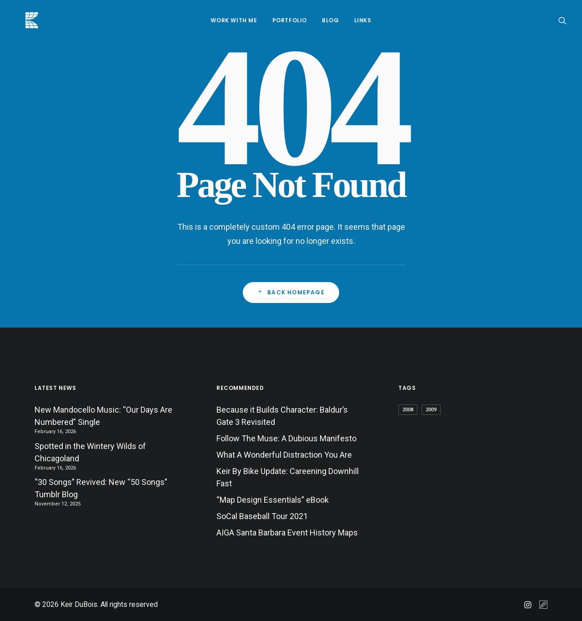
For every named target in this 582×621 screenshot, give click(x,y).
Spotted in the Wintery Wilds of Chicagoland (90, 452)
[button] (562, 20)
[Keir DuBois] (21, 20)
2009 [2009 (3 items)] (431, 410)
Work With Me (234, 20)
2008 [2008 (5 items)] (407, 410)
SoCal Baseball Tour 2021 (262, 516)
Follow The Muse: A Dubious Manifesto (286, 438)
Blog (330, 20)
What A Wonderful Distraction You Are (284, 454)
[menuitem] (233, 20)
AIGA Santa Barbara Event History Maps (287, 532)
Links (362, 20)
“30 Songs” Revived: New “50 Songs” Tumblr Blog (101, 488)
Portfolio (289, 20)
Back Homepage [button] (291, 292)
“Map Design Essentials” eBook (272, 500)
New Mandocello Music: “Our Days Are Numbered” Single (103, 416)
